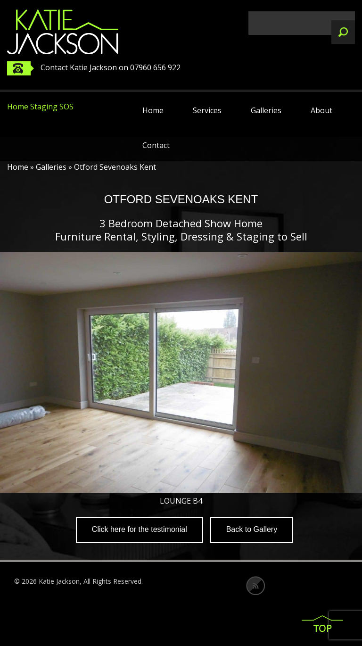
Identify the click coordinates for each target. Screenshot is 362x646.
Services (207, 110)
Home (153, 110)
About (321, 110)
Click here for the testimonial (139, 529)
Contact (156, 145)
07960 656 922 (155, 67)
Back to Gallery (251, 529)
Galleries (266, 110)
